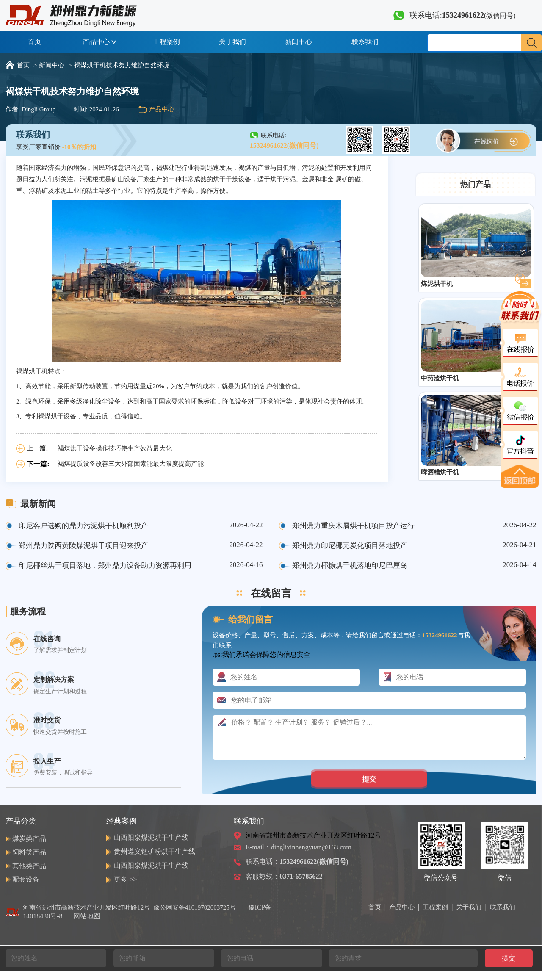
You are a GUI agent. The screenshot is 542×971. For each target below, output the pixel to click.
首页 (34, 41)
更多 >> (125, 879)
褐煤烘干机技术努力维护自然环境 (121, 65)
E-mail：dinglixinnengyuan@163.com (298, 847)
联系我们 (365, 41)
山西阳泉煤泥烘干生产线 (151, 837)
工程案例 (166, 41)
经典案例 (121, 821)
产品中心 (100, 41)
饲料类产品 (29, 852)
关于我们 (232, 41)
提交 (508, 958)
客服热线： (284, 876)
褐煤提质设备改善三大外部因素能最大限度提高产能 (131, 463)
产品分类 (21, 821)
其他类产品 (29, 865)
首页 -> (27, 65)
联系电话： (297, 861)
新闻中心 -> (55, 65)
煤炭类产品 (29, 838)
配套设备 (25, 879)
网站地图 (86, 916)
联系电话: (454, 15)
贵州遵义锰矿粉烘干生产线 (154, 851)
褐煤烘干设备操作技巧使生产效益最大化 (115, 448)
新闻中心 (298, 41)
